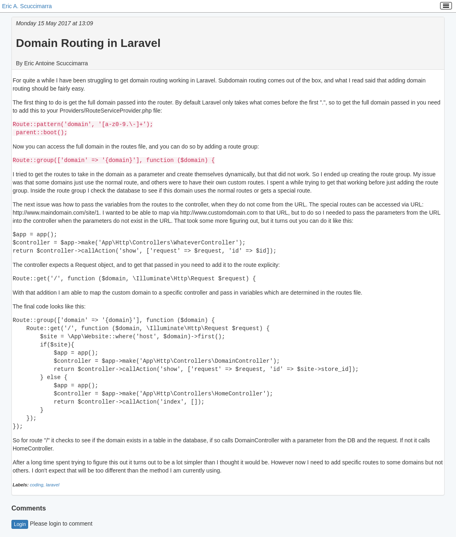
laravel (52, 484)
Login (20, 524)
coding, (38, 484)
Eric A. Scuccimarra (27, 6)
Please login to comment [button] (52, 523)
